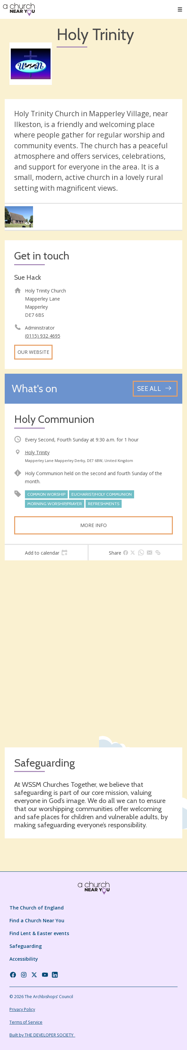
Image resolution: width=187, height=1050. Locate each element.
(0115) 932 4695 (42, 336)
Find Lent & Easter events (39, 933)
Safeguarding (25, 946)
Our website (33, 352)
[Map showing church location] (93, 654)
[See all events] (155, 389)
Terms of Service (25, 1022)
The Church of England (36, 907)
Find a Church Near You (36, 920)
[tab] (46, 552)
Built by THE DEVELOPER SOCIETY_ (42, 1035)
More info (93, 525)
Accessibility (23, 959)
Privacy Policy (22, 1009)
